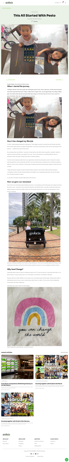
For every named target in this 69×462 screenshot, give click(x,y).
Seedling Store (37, 446)
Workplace (21, 441)
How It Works (6, 444)
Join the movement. (28, 347)
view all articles (64, 352)
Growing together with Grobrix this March (48, 384)
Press (35, 444)
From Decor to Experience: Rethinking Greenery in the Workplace (17, 384)
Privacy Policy (40, 456)
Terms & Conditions (30, 456)
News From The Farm (39, 441)
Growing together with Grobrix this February (15, 421)
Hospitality (21, 444)
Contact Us (52, 441)
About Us (5, 441)
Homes (20, 446)
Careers (52, 444)
